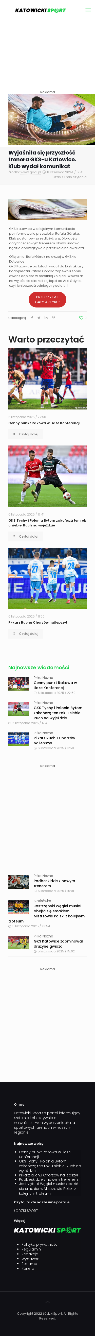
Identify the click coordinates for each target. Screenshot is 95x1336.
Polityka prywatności (40, 1244)
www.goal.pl (31, 172)
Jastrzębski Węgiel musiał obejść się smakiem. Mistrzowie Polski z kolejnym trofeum (46, 913)
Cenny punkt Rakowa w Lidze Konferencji (44, 423)
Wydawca (31, 1259)
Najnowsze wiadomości (38, 667)
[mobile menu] (88, 10)
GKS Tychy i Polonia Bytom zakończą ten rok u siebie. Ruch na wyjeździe (47, 523)
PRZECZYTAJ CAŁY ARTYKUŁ (47, 299)
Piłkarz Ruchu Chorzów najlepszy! (37, 622)
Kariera (28, 1268)
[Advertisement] (47, 55)
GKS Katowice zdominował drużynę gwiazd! (58, 944)
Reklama (29, 1263)
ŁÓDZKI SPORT (26, 1210)
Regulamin (31, 1249)
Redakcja (30, 1254)
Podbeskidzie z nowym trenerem (48, 1179)
